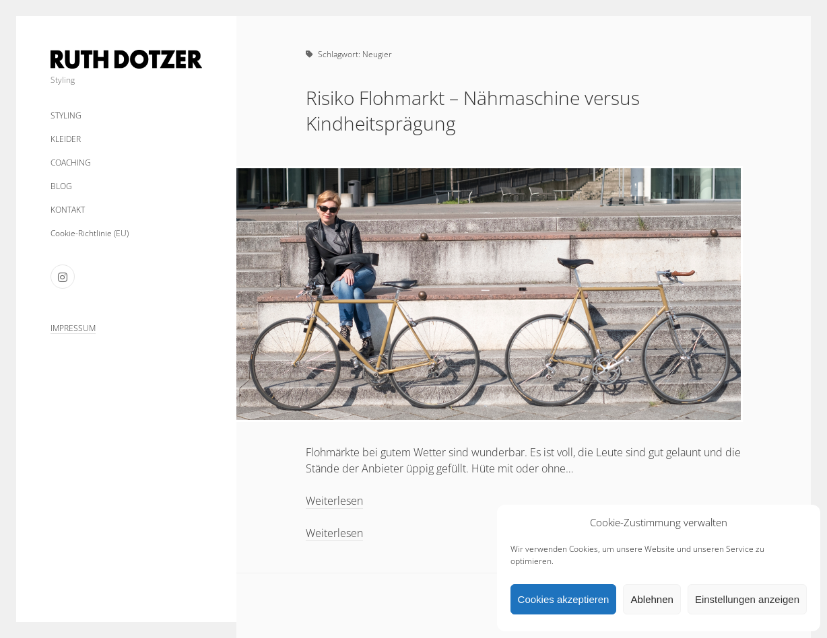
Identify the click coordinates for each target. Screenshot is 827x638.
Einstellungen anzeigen (747, 599)
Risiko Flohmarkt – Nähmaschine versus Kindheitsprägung (473, 110)
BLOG (61, 186)
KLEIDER (66, 139)
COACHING (71, 162)
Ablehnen (651, 599)
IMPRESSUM (73, 327)
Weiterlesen (334, 501)
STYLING (66, 115)
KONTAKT (68, 209)
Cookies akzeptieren (563, 599)
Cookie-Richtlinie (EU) (90, 233)
